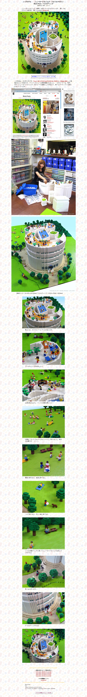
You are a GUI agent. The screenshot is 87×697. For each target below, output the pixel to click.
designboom (43, 680)
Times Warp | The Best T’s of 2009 (43, 671)
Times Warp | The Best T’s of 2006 (43, 675)
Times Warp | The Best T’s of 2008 (43, 673)
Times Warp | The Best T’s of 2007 (43, 674)
